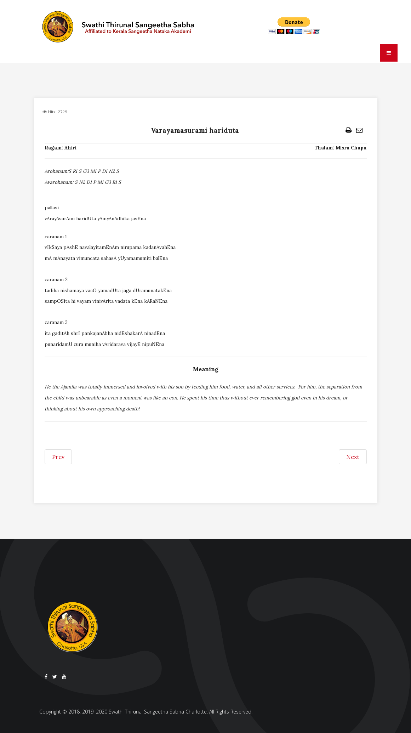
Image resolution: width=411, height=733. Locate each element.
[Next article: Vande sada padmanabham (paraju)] (353, 456)
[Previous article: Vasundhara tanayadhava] (58, 456)
